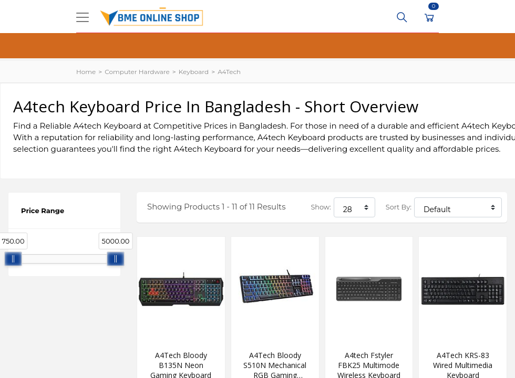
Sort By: (398, 207)
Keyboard (194, 72)
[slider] (13, 258)
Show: (321, 207)
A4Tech (229, 72)
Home (86, 72)
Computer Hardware (137, 72)
